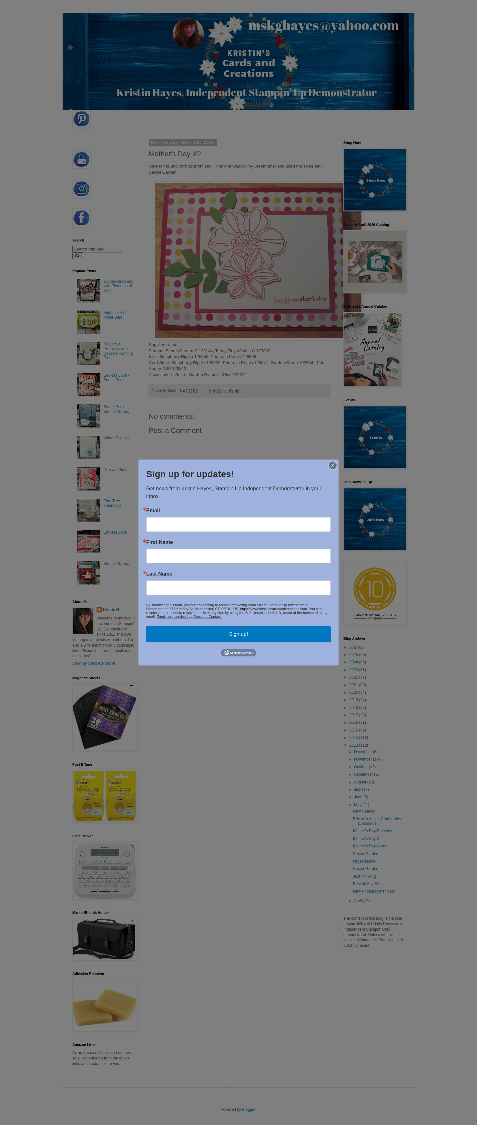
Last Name (159, 573)
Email (153, 510)
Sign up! (238, 634)
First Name (159, 542)
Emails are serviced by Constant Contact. (189, 616)
